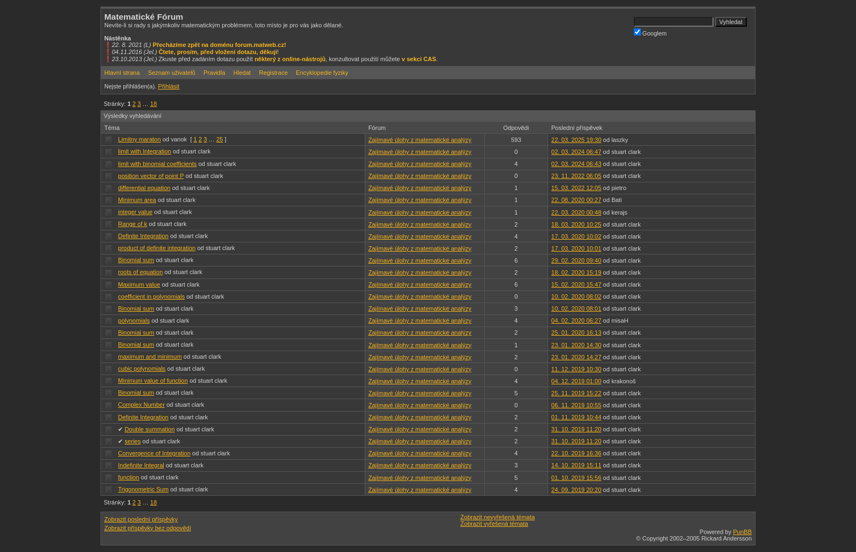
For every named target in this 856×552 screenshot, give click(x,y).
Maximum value (139, 284)
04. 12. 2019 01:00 (576, 381)
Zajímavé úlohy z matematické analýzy (420, 139)
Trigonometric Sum (143, 489)
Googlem (650, 32)
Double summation (149, 429)
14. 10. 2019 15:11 (576, 465)
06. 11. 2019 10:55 (576, 405)
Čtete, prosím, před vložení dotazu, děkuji (218, 52)
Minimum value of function (153, 380)
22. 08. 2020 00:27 (576, 200)
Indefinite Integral (141, 465)
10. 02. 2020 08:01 (576, 308)
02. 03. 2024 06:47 (576, 152)
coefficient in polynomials (151, 296)
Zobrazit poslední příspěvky (141, 519)
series (132, 441)
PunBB (742, 532)
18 (153, 103)
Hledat (242, 72)
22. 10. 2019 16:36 (576, 453)
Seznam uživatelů (171, 72)
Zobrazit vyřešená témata (494, 523)
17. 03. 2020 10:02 (576, 236)
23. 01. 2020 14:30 (576, 345)
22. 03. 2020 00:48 (576, 212)
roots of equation (140, 272)
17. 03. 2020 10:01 (576, 248)
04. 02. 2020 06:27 (576, 320)
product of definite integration (156, 248)
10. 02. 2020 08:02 (576, 296)
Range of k (132, 224)
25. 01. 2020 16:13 (576, 332)
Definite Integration (143, 236)
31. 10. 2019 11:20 (576, 429)
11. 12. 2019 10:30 (576, 369)
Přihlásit (168, 86)
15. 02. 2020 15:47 (576, 284)
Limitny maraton (139, 139)
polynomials (134, 320)
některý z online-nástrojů (289, 59)
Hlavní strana (122, 72)
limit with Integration (144, 151)
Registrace (273, 72)
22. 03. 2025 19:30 (576, 139)
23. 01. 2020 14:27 (576, 357)
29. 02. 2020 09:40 (576, 260)
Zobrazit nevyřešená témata (497, 517)
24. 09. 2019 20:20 (576, 489)
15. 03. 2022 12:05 (576, 188)
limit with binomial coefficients (157, 164)
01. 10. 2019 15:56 (576, 477)
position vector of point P (150, 176)
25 (219, 139)
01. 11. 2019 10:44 (576, 417)
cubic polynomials (141, 368)
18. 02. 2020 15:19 (576, 272)
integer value (135, 212)
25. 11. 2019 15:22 (576, 393)
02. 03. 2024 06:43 (576, 164)
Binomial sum (136, 260)
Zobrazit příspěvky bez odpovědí (147, 528)
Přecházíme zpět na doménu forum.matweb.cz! (220, 44)
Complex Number (141, 404)
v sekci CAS (419, 59)
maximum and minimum (150, 356)
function (128, 477)
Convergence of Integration (154, 453)
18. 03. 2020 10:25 (576, 224)
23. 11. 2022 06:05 (576, 176)
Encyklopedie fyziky (322, 72)
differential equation (144, 188)
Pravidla (214, 72)
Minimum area (137, 200)
